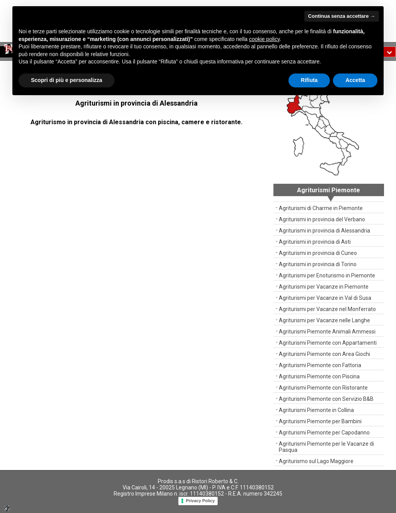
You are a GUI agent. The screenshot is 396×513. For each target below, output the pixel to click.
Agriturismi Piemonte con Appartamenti (328, 343)
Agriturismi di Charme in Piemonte (321, 208)
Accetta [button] (355, 80)
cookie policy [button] (264, 39)
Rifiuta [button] (309, 80)
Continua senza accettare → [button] (341, 16)
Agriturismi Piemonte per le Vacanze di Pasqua (326, 447)
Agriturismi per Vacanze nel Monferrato (327, 309)
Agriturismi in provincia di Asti (315, 242)
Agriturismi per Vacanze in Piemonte (324, 287)
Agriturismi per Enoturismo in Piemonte (327, 275)
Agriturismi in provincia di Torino (318, 264)
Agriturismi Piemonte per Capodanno (324, 432)
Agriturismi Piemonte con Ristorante (323, 388)
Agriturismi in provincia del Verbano (322, 219)
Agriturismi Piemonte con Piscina (319, 376)
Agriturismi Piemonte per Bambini (320, 421)
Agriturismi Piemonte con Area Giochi (324, 354)
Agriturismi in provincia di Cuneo (318, 253)
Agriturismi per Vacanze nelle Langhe (324, 320)
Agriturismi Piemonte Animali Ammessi (327, 331)
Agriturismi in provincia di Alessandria (324, 230)
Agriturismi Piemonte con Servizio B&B (326, 399)
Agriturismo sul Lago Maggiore (316, 461)
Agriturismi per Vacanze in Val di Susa (325, 298)
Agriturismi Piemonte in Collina (316, 410)
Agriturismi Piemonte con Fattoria (320, 365)
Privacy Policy (200, 500)
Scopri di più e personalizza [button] (66, 80)
